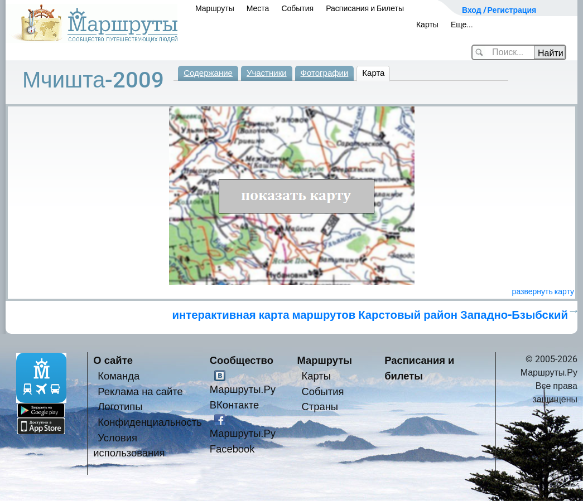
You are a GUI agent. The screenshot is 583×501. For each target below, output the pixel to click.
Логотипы (120, 406)
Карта (373, 73)
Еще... (462, 24)
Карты (427, 24)
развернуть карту (543, 291)
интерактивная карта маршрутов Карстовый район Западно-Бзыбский (370, 315)
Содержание (208, 73)
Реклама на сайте (140, 391)
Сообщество (241, 360)
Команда (118, 376)
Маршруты (214, 8)
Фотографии (325, 73)
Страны (320, 406)
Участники (267, 73)
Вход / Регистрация (499, 10)
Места (258, 8)
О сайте (113, 360)
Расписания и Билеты (365, 8)
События (297, 8)
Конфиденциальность (150, 422)
